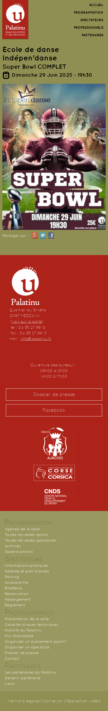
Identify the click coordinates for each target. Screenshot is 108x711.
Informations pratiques (26, 565)
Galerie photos (19, 551)
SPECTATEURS (91, 20)
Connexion (53, 701)
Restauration (17, 593)
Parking (12, 577)
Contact (12, 658)
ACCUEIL (96, 5)
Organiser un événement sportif (35, 641)
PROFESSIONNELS (88, 27)
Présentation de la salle (27, 619)
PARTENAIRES (92, 35)
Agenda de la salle (22, 529)
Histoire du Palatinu (23, 630)
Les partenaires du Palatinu (30, 672)
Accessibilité (16, 582)
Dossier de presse (54, 394)
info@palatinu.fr (36, 338)
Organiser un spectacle (27, 647)
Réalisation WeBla (83, 701)
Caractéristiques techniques (31, 624)
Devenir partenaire (22, 678)
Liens (10, 683)
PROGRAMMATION (88, 12)
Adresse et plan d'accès (27, 571)
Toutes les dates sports (26, 534)
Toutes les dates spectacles (30, 540)
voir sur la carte (27, 321)
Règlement (15, 605)
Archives (13, 546)
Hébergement (18, 599)
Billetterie (13, 588)
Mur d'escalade (19, 636)
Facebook (54, 410)
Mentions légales (24, 701)
